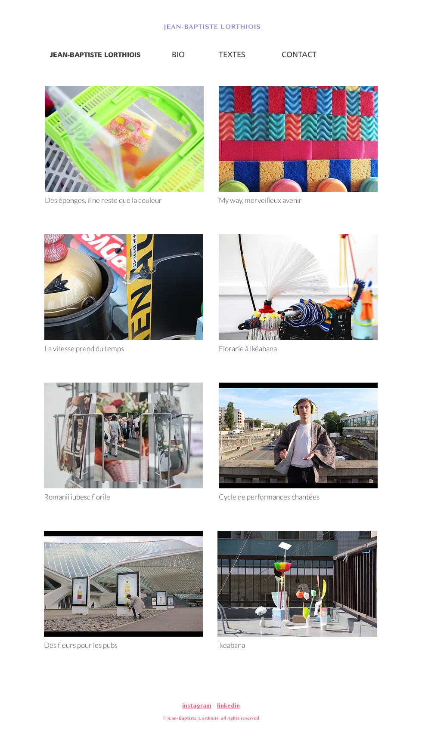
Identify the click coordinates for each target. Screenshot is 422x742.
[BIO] (178, 55)
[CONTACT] (298, 55)
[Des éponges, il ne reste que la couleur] (124, 200)
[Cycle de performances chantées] (298, 497)
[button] (211, 26)
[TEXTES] (232, 55)
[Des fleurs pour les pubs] (123, 645)
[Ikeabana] (297, 645)
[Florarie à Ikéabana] (298, 348)
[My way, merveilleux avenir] (298, 200)
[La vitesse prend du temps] (123, 348)
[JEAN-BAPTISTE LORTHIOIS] (95, 55)
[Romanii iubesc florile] (94, 497)
